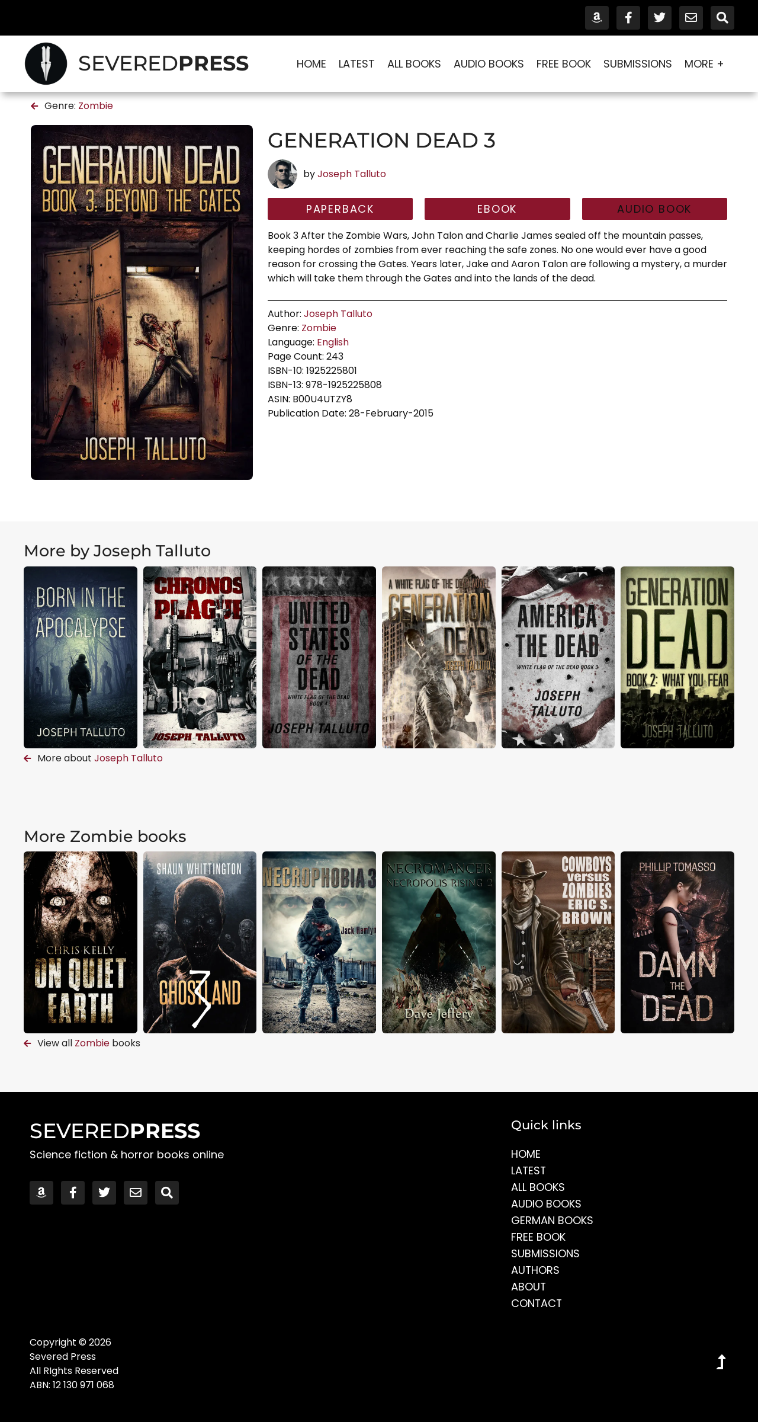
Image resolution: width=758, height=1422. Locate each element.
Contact (537, 1303)
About (529, 1286)
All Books (414, 63)
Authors (535, 1270)
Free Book (564, 63)
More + (707, 63)
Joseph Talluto (351, 174)
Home (311, 63)
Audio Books (489, 63)
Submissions (637, 63)
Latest (357, 63)
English (333, 342)
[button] (654, 209)
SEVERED (163, 63)
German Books (552, 1220)
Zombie (95, 106)
